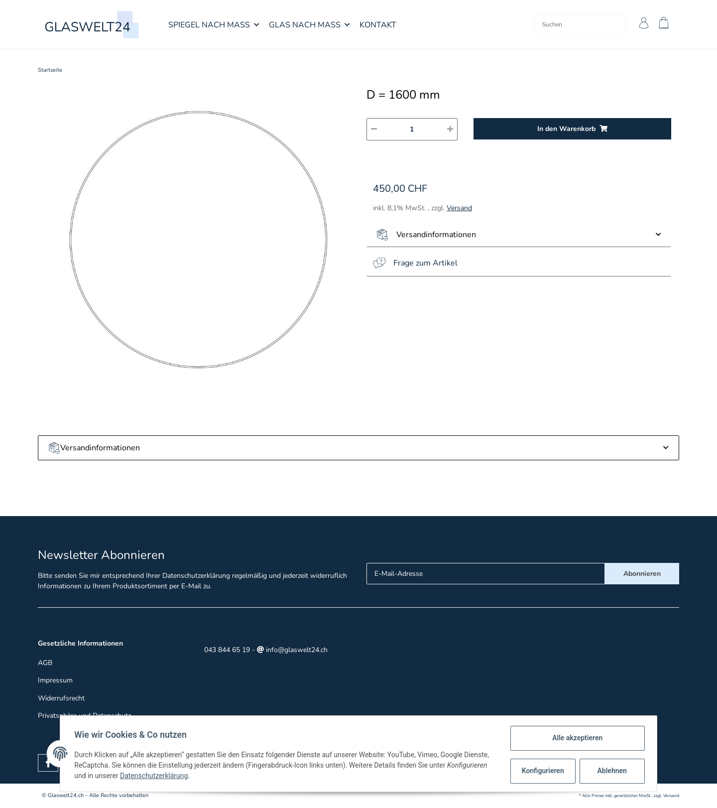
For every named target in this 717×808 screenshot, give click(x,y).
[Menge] (412, 129)
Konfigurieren (542, 771)
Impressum (55, 680)
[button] (641, 24)
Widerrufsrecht (61, 698)
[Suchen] (564, 24)
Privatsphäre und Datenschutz (84, 715)
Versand (459, 208)
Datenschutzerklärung (196, 575)
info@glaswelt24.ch (292, 650)
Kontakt (377, 24)
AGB (45, 663)
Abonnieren (642, 573)
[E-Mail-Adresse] (485, 573)
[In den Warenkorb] (572, 128)
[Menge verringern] (374, 129)
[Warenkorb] (665, 24)
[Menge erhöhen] (450, 129)
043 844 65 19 (226, 650)
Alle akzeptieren (575, 738)
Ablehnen (610, 771)
